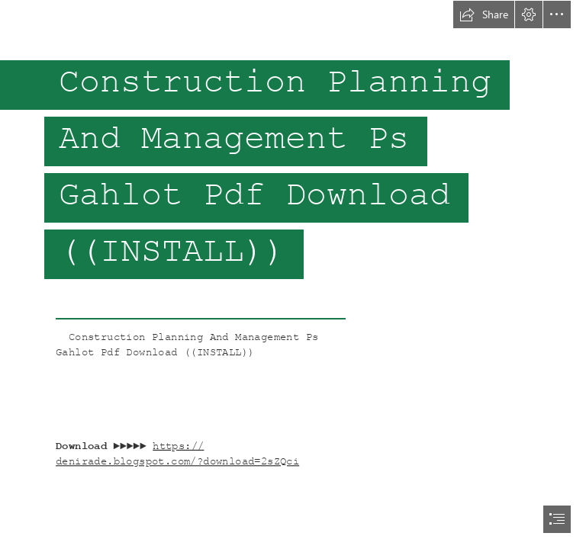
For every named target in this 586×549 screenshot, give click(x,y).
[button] (483, 14)
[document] (293, 274)
